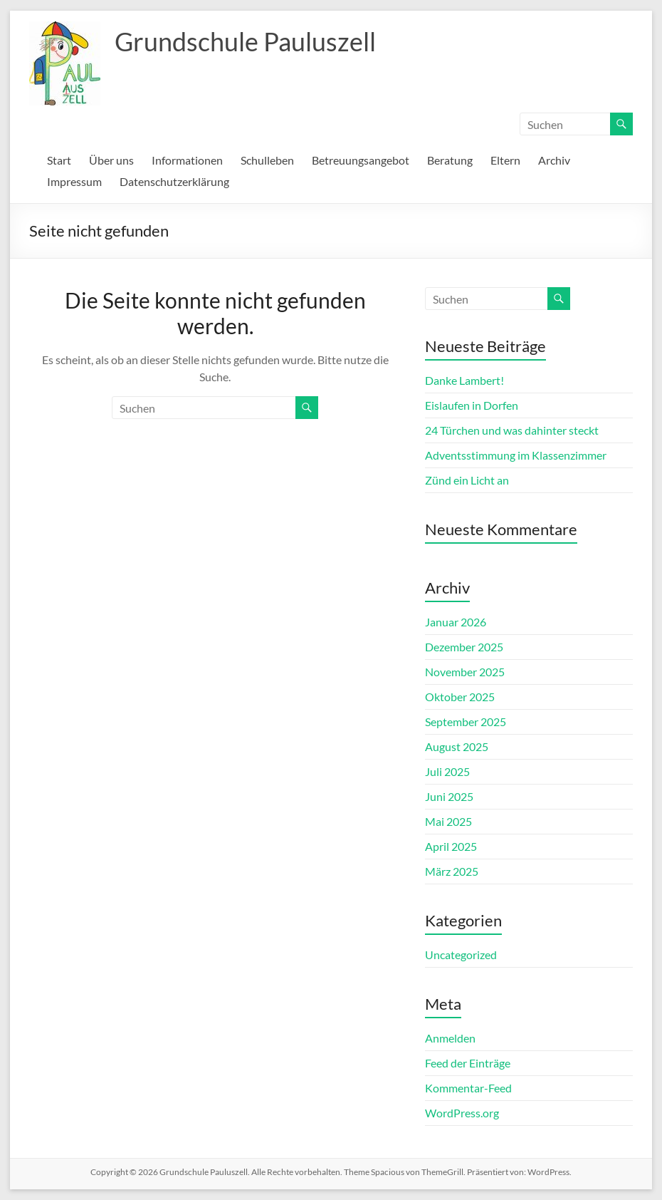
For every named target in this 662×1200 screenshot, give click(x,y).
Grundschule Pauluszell (245, 41)
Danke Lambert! (464, 380)
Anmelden (450, 1038)
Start (59, 160)
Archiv (554, 160)
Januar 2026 (455, 622)
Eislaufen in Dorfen (471, 405)
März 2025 (451, 871)
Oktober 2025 (460, 696)
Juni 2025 (449, 796)
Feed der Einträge (467, 1063)
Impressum (74, 181)
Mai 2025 (448, 821)
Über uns (111, 160)
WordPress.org (462, 1112)
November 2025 (465, 671)
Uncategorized (461, 954)
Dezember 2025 (464, 646)
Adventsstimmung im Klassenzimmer (515, 455)
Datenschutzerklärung (174, 181)
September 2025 (465, 721)
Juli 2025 (447, 771)
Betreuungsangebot (360, 160)
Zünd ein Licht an (467, 480)
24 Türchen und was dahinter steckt (512, 430)
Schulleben (267, 160)
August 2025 (456, 746)
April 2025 (451, 846)
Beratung (450, 160)
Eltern (505, 160)
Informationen (187, 160)
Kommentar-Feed (468, 1088)
